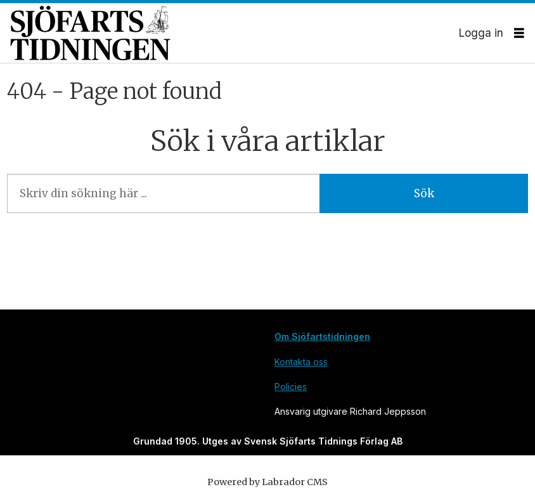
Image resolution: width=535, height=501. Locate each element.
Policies (290, 386)
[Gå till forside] (234, 32)
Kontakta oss (301, 361)
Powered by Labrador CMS (267, 482)
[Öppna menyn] (519, 33)
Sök (424, 193)
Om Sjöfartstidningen (322, 336)
